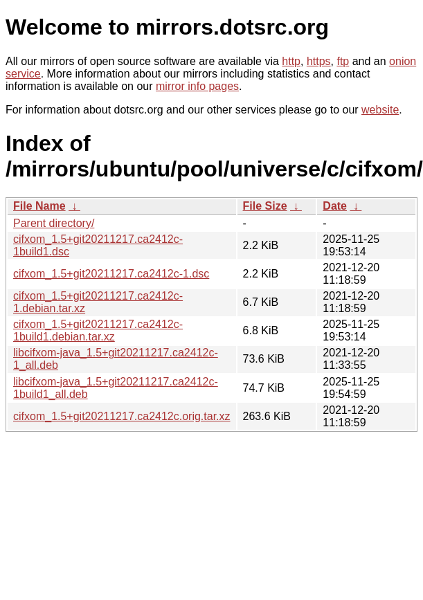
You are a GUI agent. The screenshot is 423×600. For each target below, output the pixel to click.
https (319, 61)
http (291, 61)
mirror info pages (197, 86)
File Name (39, 206)
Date (335, 206)
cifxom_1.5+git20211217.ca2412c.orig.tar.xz (122, 416)
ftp (342, 61)
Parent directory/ (53, 223)
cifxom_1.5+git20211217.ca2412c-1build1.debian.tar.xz (98, 330)
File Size (265, 206)
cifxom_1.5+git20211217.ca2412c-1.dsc (111, 274)
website (380, 110)
